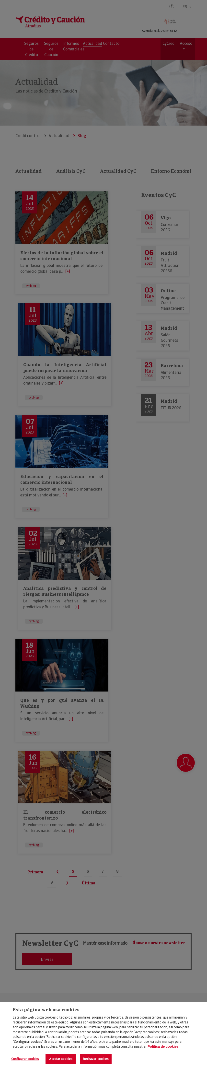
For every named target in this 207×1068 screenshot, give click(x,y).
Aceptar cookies (60, 1059)
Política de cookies (163, 1046)
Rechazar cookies (96, 1059)
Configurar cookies (25, 1059)
